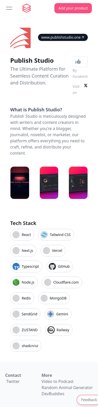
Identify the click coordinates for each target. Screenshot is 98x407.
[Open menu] (9, 8)
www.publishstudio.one (63, 37)
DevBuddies (53, 394)
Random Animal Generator (67, 387)
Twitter (12, 381)
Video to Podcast (58, 381)
